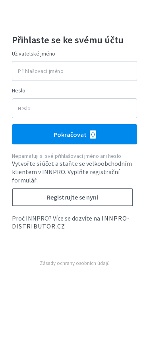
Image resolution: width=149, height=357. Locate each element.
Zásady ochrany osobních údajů (75, 263)
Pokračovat (71, 134)
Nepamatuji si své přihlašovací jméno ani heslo (66, 155)
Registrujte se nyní (72, 197)
